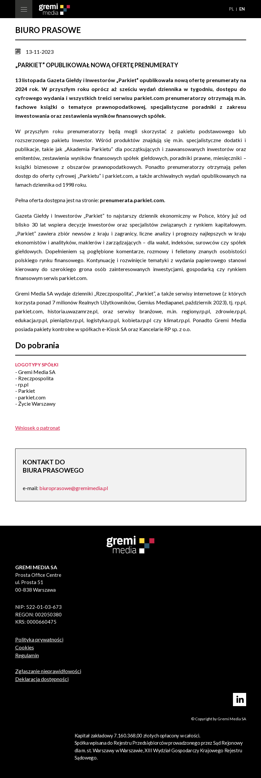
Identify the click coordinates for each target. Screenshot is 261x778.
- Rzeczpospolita (34, 378)
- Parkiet (25, 391)
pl (232, 9)
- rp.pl (21, 384)
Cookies (24, 647)
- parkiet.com (30, 397)
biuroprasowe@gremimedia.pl (73, 488)
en (242, 9)
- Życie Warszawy (35, 403)
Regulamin (27, 655)
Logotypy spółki (36, 364)
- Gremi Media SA (35, 372)
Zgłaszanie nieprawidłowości (48, 671)
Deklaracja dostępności (42, 679)
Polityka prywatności (39, 639)
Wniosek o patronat (37, 427)
